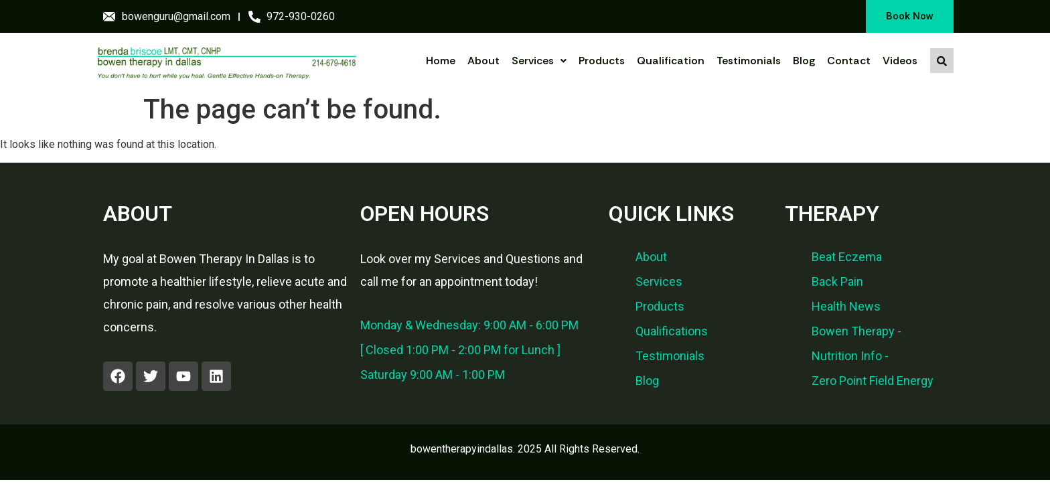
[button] (539, 61)
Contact (849, 61)
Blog (804, 61)
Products (602, 61)
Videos (900, 61)
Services (539, 61)
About (483, 61)
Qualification (670, 61)
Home (440, 61)
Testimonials (749, 61)
